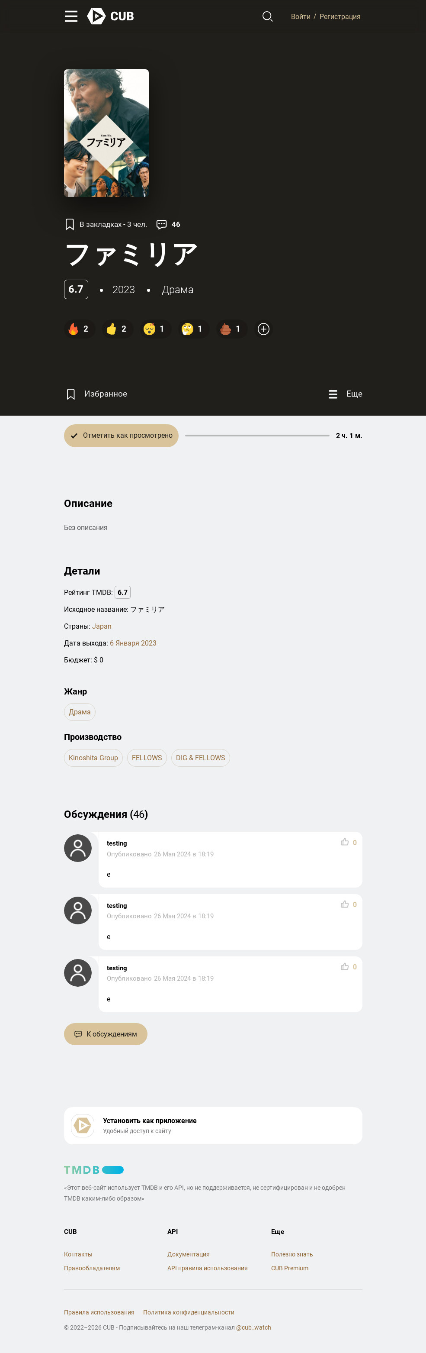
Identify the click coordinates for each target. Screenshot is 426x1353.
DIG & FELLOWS (200, 758)
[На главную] (111, 16)
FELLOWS (147, 758)
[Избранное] (95, 394)
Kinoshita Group (93, 758)
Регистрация (340, 16)
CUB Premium (289, 1268)
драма (178, 290)
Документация (188, 1254)
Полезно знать (292, 1254)
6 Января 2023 (133, 643)
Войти (301, 16)
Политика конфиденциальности (188, 1312)
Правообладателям (92, 1268)
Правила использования (99, 1312)
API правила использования (207, 1268)
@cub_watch (253, 1327)
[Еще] (344, 394)
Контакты (78, 1254)
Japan (102, 626)
